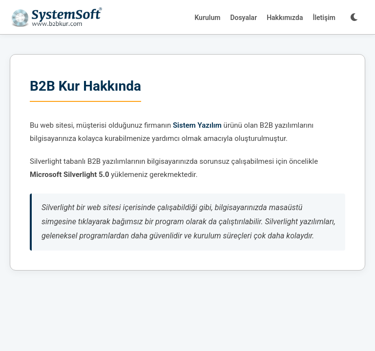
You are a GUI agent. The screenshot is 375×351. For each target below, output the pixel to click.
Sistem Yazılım (197, 125)
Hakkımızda (285, 17)
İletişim (323, 17)
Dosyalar (243, 17)
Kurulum (207, 17)
